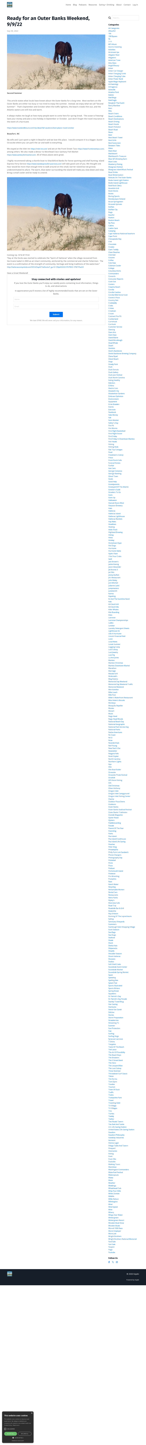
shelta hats (113, 1064)
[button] (17, 1438)
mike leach (113, 779)
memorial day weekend (119, 767)
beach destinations (117, 130)
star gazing (113, 1130)
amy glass (113, 67)
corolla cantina (115, 325)
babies (111, 103)
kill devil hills (114, 683)
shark (111, 1061)
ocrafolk (112, 875)
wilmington (113, 1352)
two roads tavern (116, 1262)
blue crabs (113, 178)
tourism (112, 1223)
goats (111, 538)
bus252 (111, 238)
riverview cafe (114, 1016)
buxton (111, 241)
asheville (112, 97)
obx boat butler (115, 866)
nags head (113, 806)
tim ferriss (113, 1214)
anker (111, 73)
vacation (112, 1274)
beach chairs (114, 124)
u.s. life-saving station (118, 1268)
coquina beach (115, 319)
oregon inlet (114, 890)
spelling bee (114, 1103)
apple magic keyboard (118, 88)
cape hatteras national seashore (123, 259)
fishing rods (114, 502)
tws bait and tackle (117, 1265)
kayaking (112, 671)
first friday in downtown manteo (123, 494)
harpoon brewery (116, 568)
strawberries (114, 1148)
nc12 (110, 830)
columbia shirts (115, 302)
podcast (112, 977)
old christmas (114, 884)
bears (111, 145)
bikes (110, 163)
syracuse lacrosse (116, 1169)
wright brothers (115, 1391)
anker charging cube (117, 82)
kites (110, 692)
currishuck (113, 358)
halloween (113, 563)
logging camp (114, 728)
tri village (113, 1244)
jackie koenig (114, 635)
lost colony (113, 730)
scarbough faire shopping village (123, 1043)
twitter (111, 1259)
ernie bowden (114, 454)
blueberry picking (116, 181)
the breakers (114, 1190)
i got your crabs (115, 626)
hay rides (112, 586)
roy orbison (114, 1028)
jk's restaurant (115, 650)
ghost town (113, 536)
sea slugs (112, 1052)
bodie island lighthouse (119, 202)
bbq (110, 121)
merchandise (114, 775)
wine (110, 1361)
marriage (112, 755)
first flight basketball (118, 484)
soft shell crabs (115, 1085)
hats (110, 571)
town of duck (114, 1226)
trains (111, 1232)
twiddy (111, 1256)
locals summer (115, 725)
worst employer (115, 1385)
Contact (126, 5)
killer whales (114, 686)
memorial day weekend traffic (122, 770)
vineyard (112, 1292)
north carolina (115, 854)
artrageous (113, 94)
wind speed (113, 1358)
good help (113, 541)
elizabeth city (114, 439)
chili (110, 268)
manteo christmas (116, 745)
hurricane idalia (115, 620)
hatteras (112, 574)
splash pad (113, 1106)
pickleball (112, 968)
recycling (112, 998)
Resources (91, 5)
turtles (111, 1253)
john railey (113, 653)
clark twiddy (114, 277)
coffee (111, 289)
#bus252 (112, 31)
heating (112, 593)
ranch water (114, 995)
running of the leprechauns (121, 1031)
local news (113, 722)
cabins (111, 250)
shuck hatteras (115, 1076)
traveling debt (115, 1241)
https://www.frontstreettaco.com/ (22, 151)
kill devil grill (114, 680)
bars (110, 118)
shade (111, 1058)
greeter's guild (115, 551)
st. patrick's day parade (119, 1124)
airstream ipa (114, 55)
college (111, 298)
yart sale (112, 1403)
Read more (16, 1425)
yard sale (112, 1400)
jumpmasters (114, 662)
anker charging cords (118, 79)
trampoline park (116, 1235)
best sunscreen (115, 157)
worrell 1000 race (116, 1382)
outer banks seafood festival (121, 911)
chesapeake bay (115, 265)
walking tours (114, 1310)
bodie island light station (120, 199)
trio (110, 1250)
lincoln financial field (118, 715)
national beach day (117, 812)
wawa (111, 1325)
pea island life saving (118, 947)
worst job (112, 1388)
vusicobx (112, 1307)
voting (111, 1298)
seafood (112, 1055)
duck (110, 412)
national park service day (120, 818)
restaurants (113, 1007)
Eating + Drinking (105, 5)
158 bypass (113, 37)
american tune (115, 64)
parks (110, 938)
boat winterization (117, 193)
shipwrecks (113, 1067)
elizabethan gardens (117, 442)
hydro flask (113, 623)
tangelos (112, 1175)
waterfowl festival (116, 1319)
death (111, 385)
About (118, 5)
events (111, 457)
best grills (113, 154)
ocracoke (112, 869)
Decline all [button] (24, 1433)
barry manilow (114, 115)
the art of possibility (118, 1184)
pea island (113, 941)
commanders (114, 304)
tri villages (113, 1247)
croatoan (112, 346)
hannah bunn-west (117, 566)
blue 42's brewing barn (118, 175)
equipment (113, 451)
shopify (111, 1070)
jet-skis (111, 643)
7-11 (110, 43)
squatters (112, 1118)
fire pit (111, 479)
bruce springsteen (116, 223)
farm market (114, 472)
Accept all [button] (10, 1433)
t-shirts (112, 1172)
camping (112, 256)
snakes (111, 1082)
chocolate (112, 271)
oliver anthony (115, 887)
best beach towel (116, 151)
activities (112, 52)
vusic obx (112, 1304)
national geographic (117, 815)
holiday (111, 608)
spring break (114, 1115)
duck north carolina (117, 424)
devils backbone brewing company (119, 396)
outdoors (112, 905)
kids (110, 677)
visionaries (113, 1295)
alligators (112, 61)
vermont (112, 1283)
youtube (112, 1412)
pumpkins (112, 989)
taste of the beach (117, 1178)
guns (110, 556)
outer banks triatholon (119, 914)
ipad (110, 628)
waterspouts (114, 1322)
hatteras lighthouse (117, 581)
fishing (111, 499)
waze (110, 1328)
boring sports (114, 217)
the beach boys (115, 1187)
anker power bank (116, 85)
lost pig (112, 737)
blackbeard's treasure (118, 172)
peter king (113, 953)
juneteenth (113, 665)
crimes (111, 343)
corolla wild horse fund (119, 328)
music (111, 803)
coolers (111, 317)
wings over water (116, 1367)
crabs (111, 340)
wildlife (111, 1346)
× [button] (31, 1413)
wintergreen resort (117, 1373)
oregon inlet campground (120, 893)
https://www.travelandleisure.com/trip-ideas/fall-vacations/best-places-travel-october (46, 127)
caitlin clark (113, 253)
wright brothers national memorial (120, 1395)
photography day (116, 965)
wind (110, 1355)
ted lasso (113, 1181)
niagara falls (114, 848)
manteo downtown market (120, 749)
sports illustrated (116, 1109)
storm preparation (116, 1145)
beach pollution (115, 139)
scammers (113, 1040)
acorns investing (115, 49)
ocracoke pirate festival (119, 872)
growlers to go (115, 553)
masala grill (113, 758)
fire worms (113, 481)
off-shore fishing (116, 878)
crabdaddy (113, 337)
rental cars (113, 1004)
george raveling (115, 533)
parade (111, 929)
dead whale (113, 382)
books (111, 214)
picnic (111, 971)
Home (65, 5)
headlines (112, 590)
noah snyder (114, 851)
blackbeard (113, 169)
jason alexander (115, 638)
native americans (116, 824)
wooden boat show (117, 1376)
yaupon (111, 1406)
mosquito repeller (116, 794)
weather (112, 1331)
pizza (110, 974)
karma (111, 668)
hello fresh (113, 596)
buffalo (111, 229)
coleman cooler (115, 295)
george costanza (116, 529)
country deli (114, 334)
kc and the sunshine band (120, 673)
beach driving (114, 133)
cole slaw (112, 292)
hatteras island (115, 578)
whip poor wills (115, 1340)
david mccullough (116, 379)
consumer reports (116, 310)
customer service (116, 364)
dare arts (112, 370)
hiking (111, 601)
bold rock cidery (115, 205)
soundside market (116, 1091)
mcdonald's (113, 760)
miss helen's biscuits (117, 788)
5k (109, 40)
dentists (112, 389)
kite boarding (114, 688)
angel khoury (114, 70)
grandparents (114, 544)
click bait (112, 283)
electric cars (114, 436)
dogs (110, 406)
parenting (112, 935)
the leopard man (116, 1199)
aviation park (114, 100)
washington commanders (120, 1316)
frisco (111, 514)
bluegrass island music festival (122, 187)
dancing (112, 367)
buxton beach (114, 244)
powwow (112, 983)
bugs (110, 235)
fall (110, 469)
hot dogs (112, 613)
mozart (111, 800)
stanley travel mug (117, 1127)
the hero (112, 1196)
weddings (112, 1334)
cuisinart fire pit (116, 352)
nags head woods (116, 809)
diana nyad (113, 400)
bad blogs (112, 106)
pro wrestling (114, 986)
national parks (115, 821)
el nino (111, 434)
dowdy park (113, 409)
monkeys (112, 790)
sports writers (115, 1112)
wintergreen (114, 1370)
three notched (115, 1205)
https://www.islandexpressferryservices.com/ (47, 163)
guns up (112, 559)
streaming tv (114, 1151)
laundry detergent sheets (120, 707)
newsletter (113, 845)
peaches (112, 950)
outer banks (114, 908)
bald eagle (113, 109)
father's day (114, 476)
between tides (115, 160)
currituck (112, 361)
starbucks (113, 1133)
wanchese (113, 1313)
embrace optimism (117, 446)
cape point (113, 262)
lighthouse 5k (114, 710)
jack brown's (114, 631)
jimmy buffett (114, 646)
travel (111, 1238)
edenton (112, 430)
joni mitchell (114, 656)
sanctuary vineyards (117, 1037)
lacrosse (112, 695)
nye (110, 860)
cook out (112, 313)
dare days (113, 374)
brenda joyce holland (117, 220)
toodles (112, 1220)
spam (111, 1097)
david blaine (114, 376)
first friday (113, 491)
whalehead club (115, 1337)
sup (110, 1160)
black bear (113, 166)
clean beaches (114, 280)
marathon (112, 752)
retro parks (113, 1010)
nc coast (112, 827)
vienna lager (114, 1286)
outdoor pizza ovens (117, 902)
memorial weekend (117, 773)
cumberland (114, 355)
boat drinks (113, 190)
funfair (111, 523)
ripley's (111, 1013)
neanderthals (114, 836)
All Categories (114, 28)
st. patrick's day (115, 1121)
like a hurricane (115, 713)
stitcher (112, 1139)
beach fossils (114, 136)
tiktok (111, 1211)
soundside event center (119, 1088)
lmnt (110, 718)
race (110, 992)
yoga (110, 1409)
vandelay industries (117, 1280)
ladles (111, 701)
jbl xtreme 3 (113, 641)
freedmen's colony (116, 511)
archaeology (114, 91)
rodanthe (112, 1025)
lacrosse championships (119, 698)
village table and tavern (119, 1289)
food (110, 509)
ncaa (110, 833)
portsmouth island (116, 980)
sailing (111, 1034)
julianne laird (114, 658)
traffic (111, 1229)
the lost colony (115, 1202)
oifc (110, 881)
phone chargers (115, 962)
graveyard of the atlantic (120, 548)
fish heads (113, 496)
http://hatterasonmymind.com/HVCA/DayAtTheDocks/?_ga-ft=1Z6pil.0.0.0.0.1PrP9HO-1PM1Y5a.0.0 (51, 267)
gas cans (112, 526)
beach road (113, 142)
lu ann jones (114, 740)
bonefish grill (114, 208)
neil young (113, 839)
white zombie (114, 1343)
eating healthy (115, 427)
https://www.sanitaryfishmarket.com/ (31, 154)
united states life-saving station (123, 1271)
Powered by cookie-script (18, 1440)
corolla (111, 322)
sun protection (115, 1157)
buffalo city (113, 232)
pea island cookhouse (118, 944)
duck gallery (114, 419)
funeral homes (115, 521)
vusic (110, 1301)
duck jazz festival (116, 421)
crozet (111, 349)
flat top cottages (116, 506)
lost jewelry (113, 734)
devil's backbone (116, 391)
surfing (111, 1163)
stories (111, 1142)
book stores (113, 211)
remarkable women (117, 1001)
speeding (112, 1100)
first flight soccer (116, 487)
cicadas (111, 274)
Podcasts (80, 5)
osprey (111, 899)
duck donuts (114, 415)
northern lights (115, 857)
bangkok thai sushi (117, 112)
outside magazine (116, 917)
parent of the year (117, 932)
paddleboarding (115, 926)
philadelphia (114, 956)
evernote (112, 461)
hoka (110, 605)
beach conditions (116, 127)
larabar (112, 703)
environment (114, 449)
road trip (112, 1019)
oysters (111, 923)
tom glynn (113, 1217)
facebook (112, 464)
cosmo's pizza (114, 331)
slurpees (112, 1079)
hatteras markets (116, 583)
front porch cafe (116, 518)
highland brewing (116, 598)
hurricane (112, 616)
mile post (112, 782)
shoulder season (115, 1073)
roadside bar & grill (117, 1022)
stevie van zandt (116, 1136)
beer (110, 148)
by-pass (111, 247)
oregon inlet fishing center (120, 896)
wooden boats (115, 1379)
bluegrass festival (116, 184)
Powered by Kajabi (132, 1440)
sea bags (112, 1049)
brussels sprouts (116, 226)
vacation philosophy (117, 1277)
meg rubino (113, 764)
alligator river (114, 58)
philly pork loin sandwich (119, 959)
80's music (113, 46)
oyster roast (114, 920)
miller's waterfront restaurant (122, 785)
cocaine (111, 286)
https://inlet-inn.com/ (40, 148)
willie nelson (114, 1349)
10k (110, 34)
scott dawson (114, 1046)
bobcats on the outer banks (121, 196)
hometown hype (115, 611)
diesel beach (114, 404)
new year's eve (115, 842)
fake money (113, 466)
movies (111, 797)
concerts (112, 307)
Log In (135, 5)
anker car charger (116, 76)
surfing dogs (114, 1166)
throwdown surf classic (119, 1208)
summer (112, 1154)
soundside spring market (119, 1094)
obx (110, 863)
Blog (72, 5)
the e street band (116, 1193)
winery (111, 1364)
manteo (111, 743)
